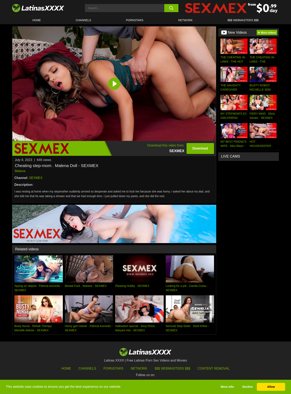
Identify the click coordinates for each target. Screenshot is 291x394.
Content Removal (214, 368)
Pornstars (134, 20)
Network (185, 20)
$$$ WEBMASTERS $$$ (243, 20)
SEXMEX (36, 178)
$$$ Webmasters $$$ (172, 368)
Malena (20, 171)
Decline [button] (247, 386)
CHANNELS (83, 20)
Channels (87, 368)
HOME (36, 20)
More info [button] (227, 386)
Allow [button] (271, 386)
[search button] (171, 8)
